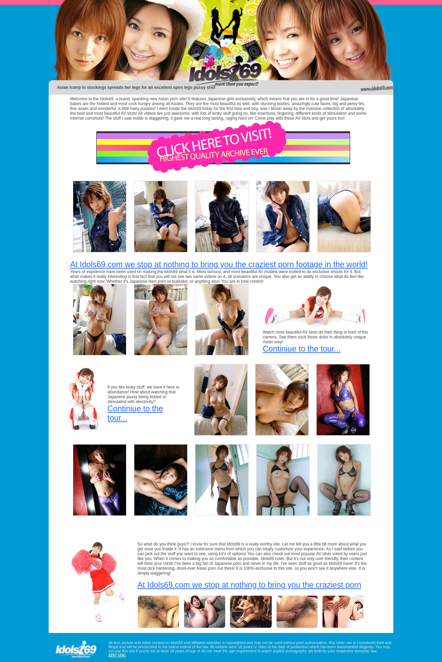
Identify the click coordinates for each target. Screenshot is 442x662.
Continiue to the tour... (301, 348)
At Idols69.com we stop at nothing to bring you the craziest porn (249, 584)
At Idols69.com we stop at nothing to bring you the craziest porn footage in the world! (219, 264)
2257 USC (117, 655)
